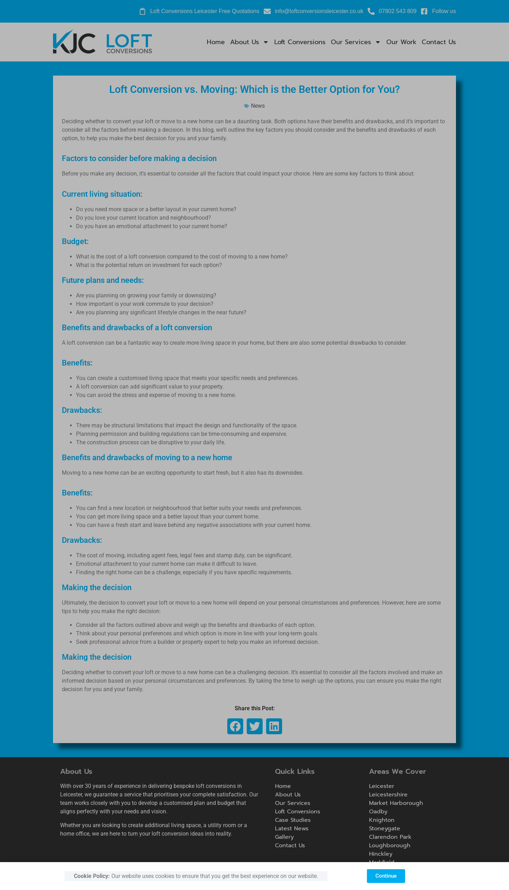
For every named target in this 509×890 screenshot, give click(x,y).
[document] (254, 445)
